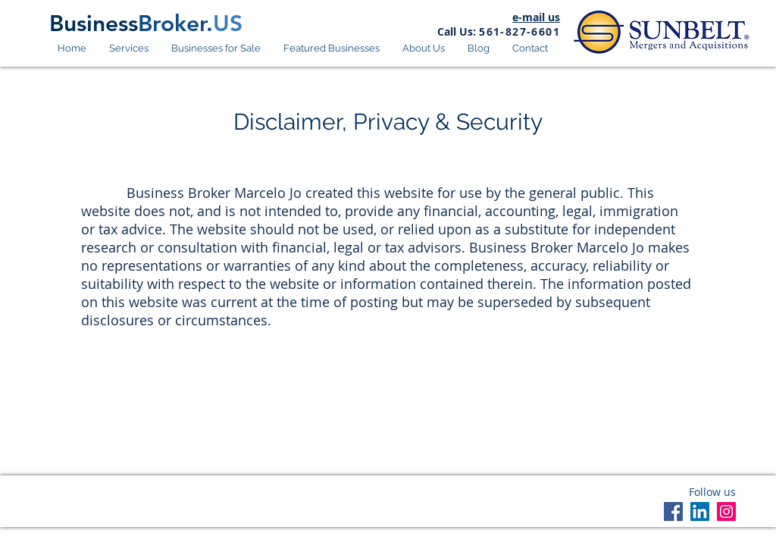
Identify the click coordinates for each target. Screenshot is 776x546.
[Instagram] (726, 511)
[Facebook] (673, 511)
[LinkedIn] (699, 511)
